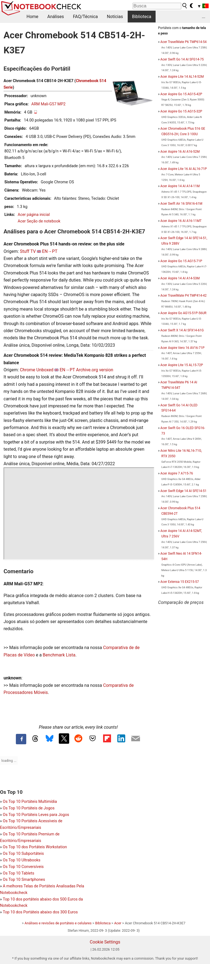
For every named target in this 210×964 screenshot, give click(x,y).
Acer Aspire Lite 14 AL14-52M (182, 77)
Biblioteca (141, 16)
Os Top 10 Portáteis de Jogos (28, 808)
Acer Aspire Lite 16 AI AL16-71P (184, 169)
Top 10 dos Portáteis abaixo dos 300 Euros (40, 912)
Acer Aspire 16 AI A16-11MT (181, 221)
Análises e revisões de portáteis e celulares (58, 923)
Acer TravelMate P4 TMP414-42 (184, 295)
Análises (55, 16)
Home (32, 16)
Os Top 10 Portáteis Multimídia (30, 801)
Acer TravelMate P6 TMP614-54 (184, 42)
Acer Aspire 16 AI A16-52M (180, 152)
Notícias (115, 16)
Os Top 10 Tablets (18, 873)
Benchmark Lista (59, 655)
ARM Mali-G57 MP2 (48, 104)
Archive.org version (94, 369)
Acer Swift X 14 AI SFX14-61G (182, 330)
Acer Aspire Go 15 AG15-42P (181, 94)
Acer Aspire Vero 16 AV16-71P (183, 348)
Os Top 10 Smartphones (24, 879)
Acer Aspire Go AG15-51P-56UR (183, 313)
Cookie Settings (105, 942)
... (203, 16)
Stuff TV (28, 251)
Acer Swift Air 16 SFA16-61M (181, 203)
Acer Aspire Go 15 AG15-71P (181, 261)
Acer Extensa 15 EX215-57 (180, 582)
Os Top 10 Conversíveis (23, 866)
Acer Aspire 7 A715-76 (177, 473)
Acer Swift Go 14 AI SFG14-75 (182, 59)
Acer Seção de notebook (39, 221)
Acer (117, 923)
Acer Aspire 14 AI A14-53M (180, 278)
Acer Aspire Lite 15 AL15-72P (182, 365)
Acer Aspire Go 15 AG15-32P (181, 111)
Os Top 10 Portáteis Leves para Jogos (36, 814)
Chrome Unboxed (37, 369)
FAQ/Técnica (85, 16)
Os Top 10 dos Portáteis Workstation (35, 847)
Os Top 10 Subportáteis (23, 853)
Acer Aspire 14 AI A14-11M (180, 186)
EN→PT (49, 251)
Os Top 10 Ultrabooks (21, 860)
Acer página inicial (34, 214)
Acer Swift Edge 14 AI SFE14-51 (184, 491)
